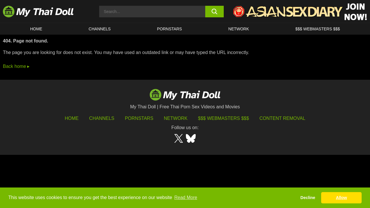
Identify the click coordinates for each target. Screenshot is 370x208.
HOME (36, 29)
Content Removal (283, 118)
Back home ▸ (16, 66)
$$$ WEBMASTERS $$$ (317, 29)
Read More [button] (185, 197)
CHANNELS (100, 29)
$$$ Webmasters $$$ (223, 118)
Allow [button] (341, 197)
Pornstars (169, 29)
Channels (101, 118)
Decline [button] (307, 197)
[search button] (214, 11)
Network (238, 29)
